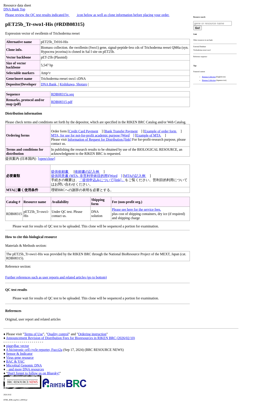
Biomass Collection (209, 77)
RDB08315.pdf (61, 102)
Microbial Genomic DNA (24, 365)
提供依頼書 (60, 171)
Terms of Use (33, 334)
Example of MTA (148, 135)
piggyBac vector (17, 346)
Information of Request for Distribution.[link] (99, 139)
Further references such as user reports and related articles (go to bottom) (56, 277)
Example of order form (160, 131)
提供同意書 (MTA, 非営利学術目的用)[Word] (86, 176)
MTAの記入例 (135, 176)
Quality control (57, 334)
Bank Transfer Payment (121, 131)
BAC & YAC (15, 361)
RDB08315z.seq (62, 94)
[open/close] (46, 158)
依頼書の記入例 (87, 171)
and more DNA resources (26, 369)
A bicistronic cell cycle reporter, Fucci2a (34, 350)
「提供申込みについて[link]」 (102, 180)
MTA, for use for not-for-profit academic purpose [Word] (92, 135)
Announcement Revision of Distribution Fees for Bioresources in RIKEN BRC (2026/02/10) (70, 338)
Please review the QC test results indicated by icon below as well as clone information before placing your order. (87, 15)
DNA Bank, (49, 84)
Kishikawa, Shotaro (73, 84)
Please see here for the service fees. (136, 209)
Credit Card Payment (83, 131)
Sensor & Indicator (19, 353)
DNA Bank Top (14, 9)
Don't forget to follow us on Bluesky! (34, 373)
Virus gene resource (20, 357)
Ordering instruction (92, 334)
